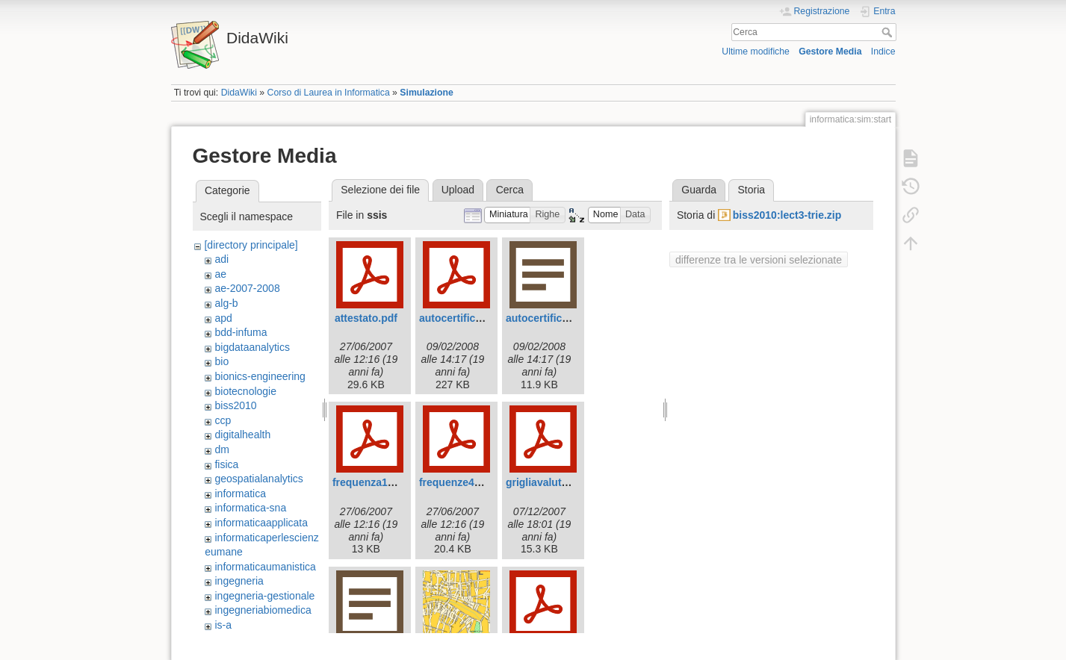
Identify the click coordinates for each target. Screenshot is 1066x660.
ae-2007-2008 (246, 288)
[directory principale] (250, 245)
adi (221, 259)
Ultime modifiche (756, 51)
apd (223, 318)
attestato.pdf (366, 318)
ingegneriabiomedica (262, 610)
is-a (223, 625)
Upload (457, 190)
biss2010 (235, 405)
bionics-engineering (259, 376)
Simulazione (426, 92)
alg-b (226, 303)
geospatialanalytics (258, 479)
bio (221, 361)
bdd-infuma (240, 332)
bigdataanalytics (251, 347)
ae (220, 274)
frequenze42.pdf (459, 482)
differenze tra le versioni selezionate (758, 260)
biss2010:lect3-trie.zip (787, 215)
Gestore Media (830, 51)
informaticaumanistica (264, 567)
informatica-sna (250, 508)
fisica (226, 464)
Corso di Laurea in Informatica (328, 92)
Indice (883, 51)
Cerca (888, 32)
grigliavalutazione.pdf (559, 482)
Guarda (698, 190)
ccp (222, 420)
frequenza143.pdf (375, 482)
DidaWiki (239, 92)
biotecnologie (245, 391)
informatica (239, 493)
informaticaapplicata (261, 523)
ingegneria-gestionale (264, 596)
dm (221, 449)
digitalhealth (242, 434)
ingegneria (238, 581)
